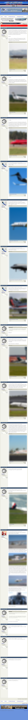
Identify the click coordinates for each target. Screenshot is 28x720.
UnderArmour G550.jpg (12, 69)
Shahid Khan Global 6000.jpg (12, 376)
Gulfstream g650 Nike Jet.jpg (12, 194)
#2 (26, 75)
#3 (26, 117)
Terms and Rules (26, 710)
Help (27, 703)
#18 (26, 657)
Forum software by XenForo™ (7, 710)
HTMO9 (3, 536)
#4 (26, 161)
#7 (26, 285)
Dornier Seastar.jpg (11, 524)
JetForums (2, 161)
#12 (26, 467)
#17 (26, 636)
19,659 (7, 128)
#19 (26, 678)
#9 (26, 337)
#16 (26, 624)
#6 (26, 246)
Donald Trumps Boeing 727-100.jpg (13, 319)
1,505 (7, 209)
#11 (26, 422)
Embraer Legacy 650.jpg (12, 112)
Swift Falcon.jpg (11, 461)
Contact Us (24, 703)
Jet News (3, 34)
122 (7, 539)
